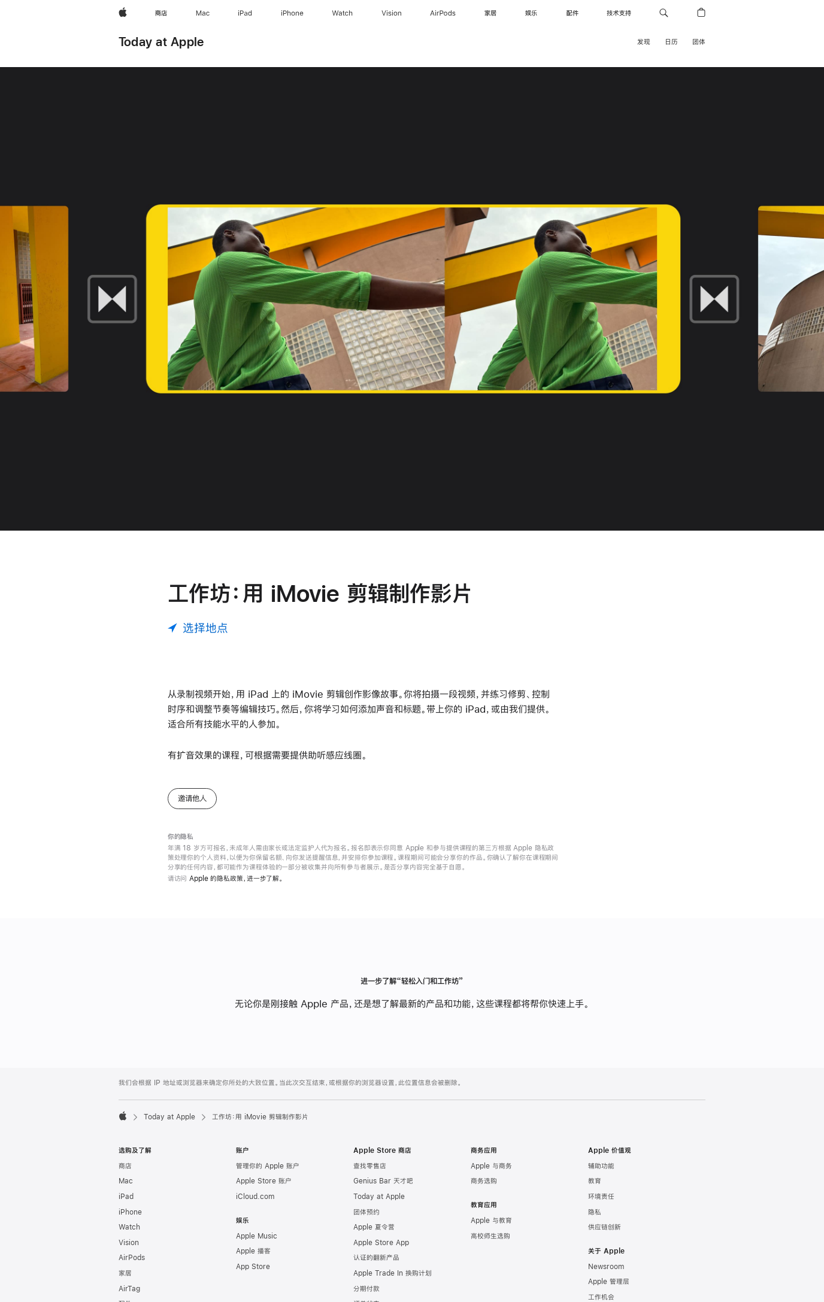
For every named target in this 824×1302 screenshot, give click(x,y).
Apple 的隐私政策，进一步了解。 (236, 878)
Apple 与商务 (491, 1166)
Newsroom (606, 1266)
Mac (126, 1181)
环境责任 (601, 1196)
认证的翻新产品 (376, 1257)
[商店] (161, 13)
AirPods (132, 1257)
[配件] (572, 13)
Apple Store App (381, 1242)
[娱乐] (531, 13)
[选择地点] (198, 628)
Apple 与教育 (491, 1220)
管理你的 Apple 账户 (267, 1166)
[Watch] (342, 13)
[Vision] (392, 13)
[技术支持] (619, 13)
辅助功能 (601, 1166)
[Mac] (202, 13)
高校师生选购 (490, 1236)
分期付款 (366, 1288)
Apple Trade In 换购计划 (392, 1273)
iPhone (130, 1212)
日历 (671, 42)
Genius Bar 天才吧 (383, 1181)
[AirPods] (443, 13)
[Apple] (123, 13)
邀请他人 (192, 798)
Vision (129, 1242)
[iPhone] (292, 13)
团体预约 (366, 1212)
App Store (253, 1266)
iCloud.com (255, 1196)
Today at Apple (161, 41)
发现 (643, 42)
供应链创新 (604, 1227)
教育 (594, 1181)
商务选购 (484, 1181)
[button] (664, 13)
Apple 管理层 (608, 1281)
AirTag (129, 1288)
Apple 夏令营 (374, 1227)
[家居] (490, 13)
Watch (129, 1227)
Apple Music (256, 1236)
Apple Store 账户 (264, 1181)
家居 (125, 1273)
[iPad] (245, 13)
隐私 (594, 1212)
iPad (126, 1196)
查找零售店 (369, 1166)
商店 (125, 1166)
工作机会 (601, 1297)
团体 (698, 42)
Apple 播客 (253, 1251)
